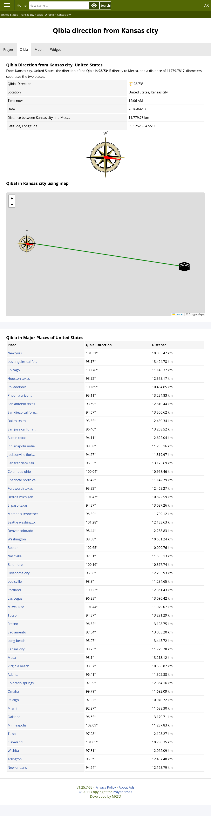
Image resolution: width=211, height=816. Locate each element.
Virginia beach (18, 666)
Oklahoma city (19, 573)
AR (206, 5)
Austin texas (17, 437)
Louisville (15, 581)
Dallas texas (17, 421)
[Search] (58, 5)
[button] (26, 242)
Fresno (13, 623)
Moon (39, 49)
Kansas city (16, 649)
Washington (17, 539)
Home (22, 5)
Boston (13, 547)
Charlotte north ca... (23, 480)
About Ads (127, 787)
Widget (55, 49)
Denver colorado (20, 530)
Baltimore (15, 564)
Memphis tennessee (23, 514)
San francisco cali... (22, 463)
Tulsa (12, 733)
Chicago (14, 370)
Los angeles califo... (22, 361)
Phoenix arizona (20, 395)
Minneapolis (17, 725)
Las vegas (15, 598)
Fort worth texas (20, 488)
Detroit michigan (20, 497)
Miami (12, 708)
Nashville (14, 556)
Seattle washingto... (22, 522)
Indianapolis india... (22, 446)
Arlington (15, 759)
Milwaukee (16, 607)
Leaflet (177, 314)
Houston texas (19, 378)
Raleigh (13, 700)
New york (15, 353)
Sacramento (17, 632)
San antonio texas (21, 404)
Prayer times (122, 792)
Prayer (8, 49)
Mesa (12, 657)
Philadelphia (17, 387)
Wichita (13, 750)
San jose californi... (22, 429)
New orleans (17, 767)
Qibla (24, 49)
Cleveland (15, 742)
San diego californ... (23, 412)
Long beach (16, 640)
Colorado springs (21, 683)
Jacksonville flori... (21, 454)
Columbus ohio (19, 471)
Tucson (13, 615)
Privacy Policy (105, 787)
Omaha (13, 691)
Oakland (14, 717)
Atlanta (13, 674)
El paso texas (18, 505)
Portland (14, 590)
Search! (106, 5)
